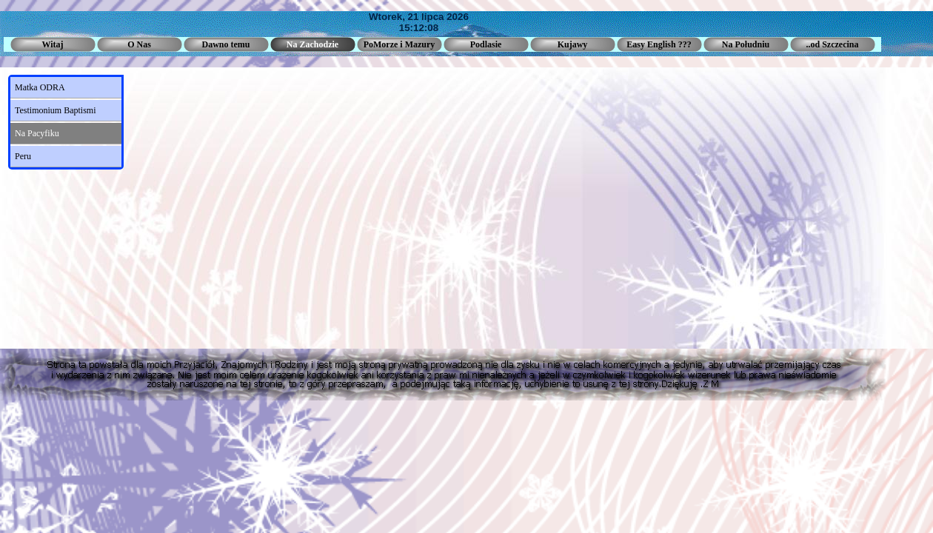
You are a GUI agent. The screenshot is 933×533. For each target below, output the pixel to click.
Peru (23, 156)
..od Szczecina (832, 44)
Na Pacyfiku (37, 133)
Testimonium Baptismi (55, 110)
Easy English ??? (658, 44)
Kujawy (573, 44)
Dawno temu (226, 44)
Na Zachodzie (312, 44)
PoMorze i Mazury (399, 44)
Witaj (52, 44)
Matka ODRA (40, 87)
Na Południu (745, 44)
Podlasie (486, 44)
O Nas (139, 44)
